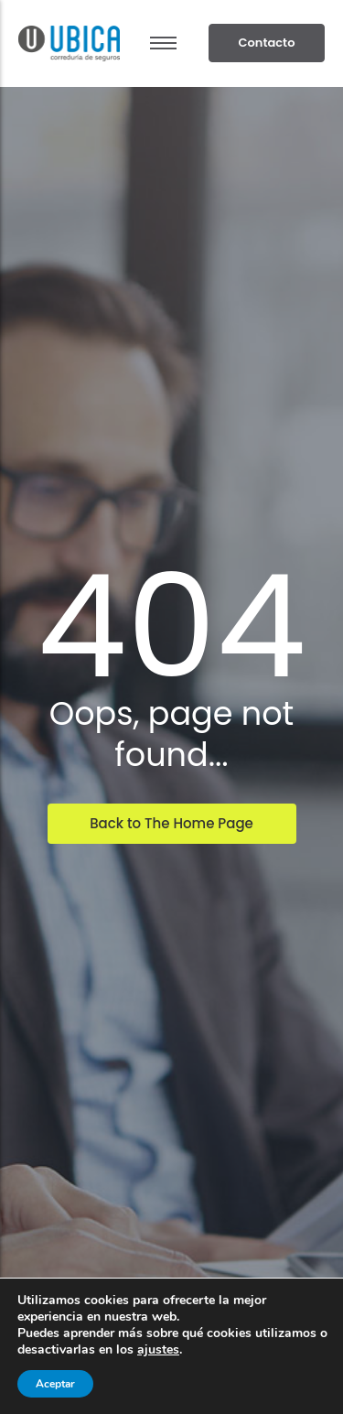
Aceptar (55, 1383)
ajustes (158, 1350)
